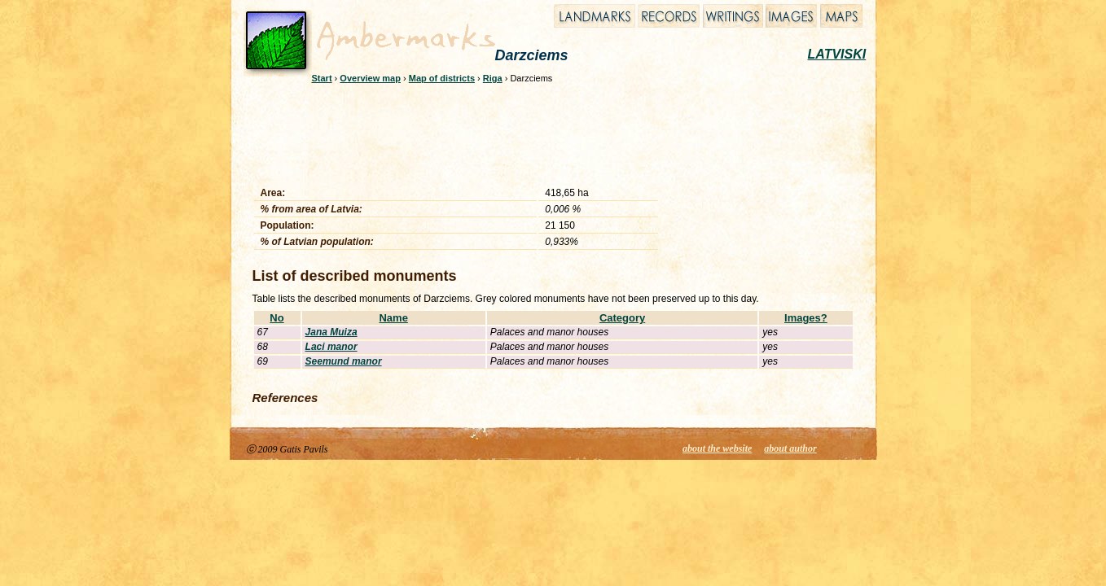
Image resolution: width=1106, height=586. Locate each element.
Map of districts (442, 78)
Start (322, 78)
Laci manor (331, 346)
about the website (717, 448)
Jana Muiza (331, 332)
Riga (493, 78)
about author (790, 448)
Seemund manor (343, 361)
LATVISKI (837, 54)
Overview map (370, 78)
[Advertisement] (542, 131)
